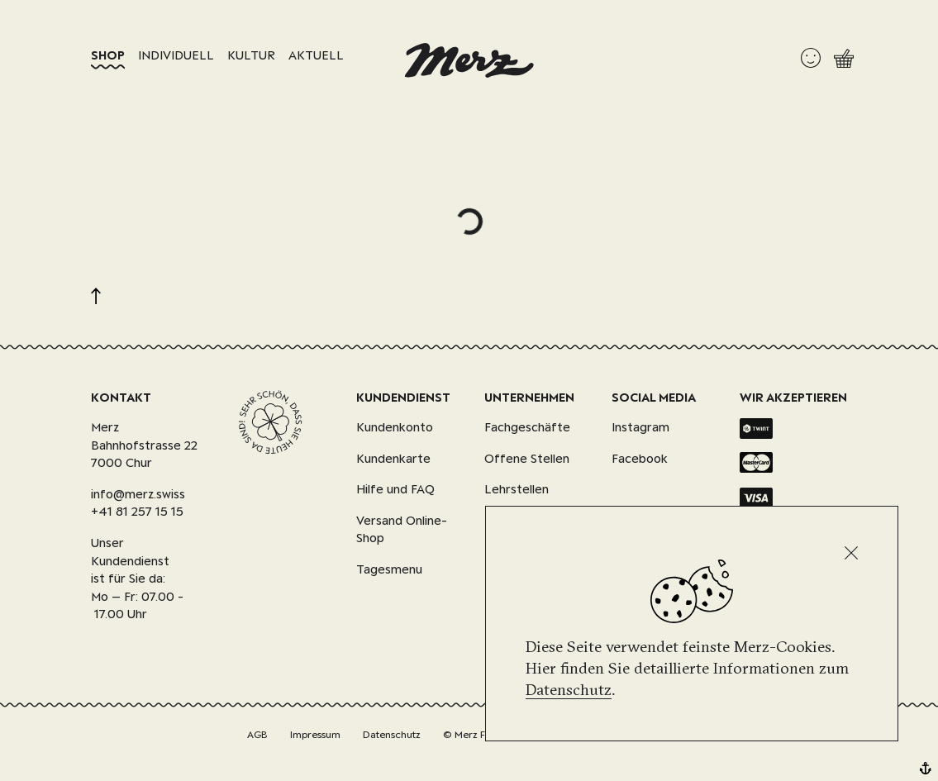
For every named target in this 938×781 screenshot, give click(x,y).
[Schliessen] (851, 553)
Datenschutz (569, 689)
